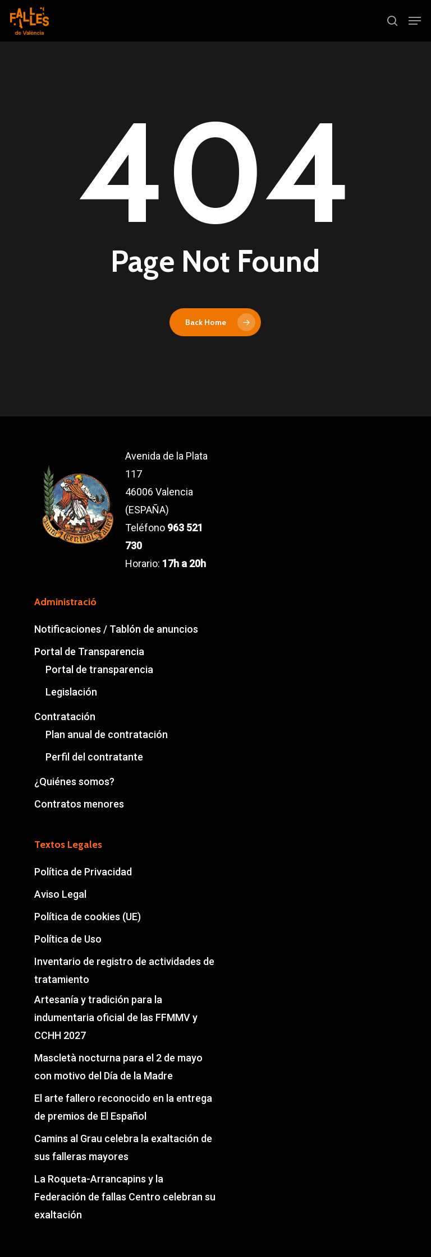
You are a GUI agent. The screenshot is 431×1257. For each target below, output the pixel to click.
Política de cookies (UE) (87, 916)
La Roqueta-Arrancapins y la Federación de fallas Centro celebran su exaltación (125, 1197)
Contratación (64, 716)
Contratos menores (79, 804)
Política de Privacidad (83, 872)
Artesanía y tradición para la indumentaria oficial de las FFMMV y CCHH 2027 (116, 1017)
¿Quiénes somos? (74, 781)
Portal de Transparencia (89, 651)
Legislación (71, 692)
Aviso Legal (60, 894)
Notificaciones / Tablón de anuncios (116, 629)
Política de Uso (68, 939)
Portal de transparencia (99, 669)
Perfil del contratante (94, 757)
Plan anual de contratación (106, 734)
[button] (415, 20)
